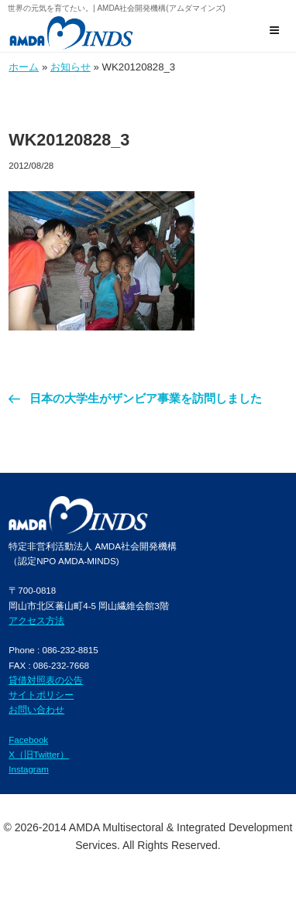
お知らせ (70, 67)
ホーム (24, 67)
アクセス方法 (36, 620)
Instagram (29, 769)
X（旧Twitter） (39, 754)
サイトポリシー (41, 695)
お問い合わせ (36, 709)
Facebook (28, 739)
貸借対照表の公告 (46, 680)
